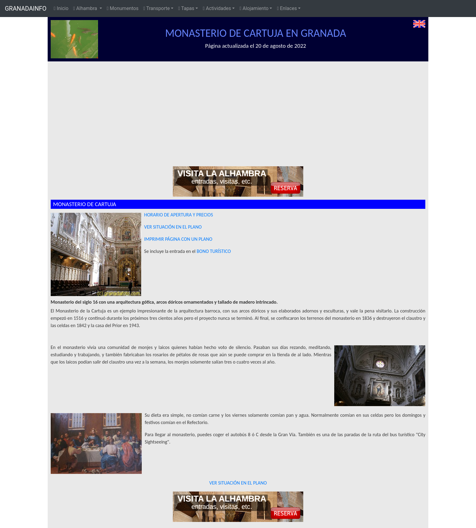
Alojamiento (254, 8)
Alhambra (85, 8)
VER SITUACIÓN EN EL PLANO (173, 227)
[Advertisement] (241, 107)
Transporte (156, 8)
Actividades (217, 8)
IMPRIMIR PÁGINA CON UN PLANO (178, 239)
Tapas (186, 8)
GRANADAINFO (25, 8)
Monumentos (122, 8)
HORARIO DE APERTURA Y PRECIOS (178, 215)
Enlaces (287, 8)
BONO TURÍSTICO (214, 251)
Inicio (61, 8)
